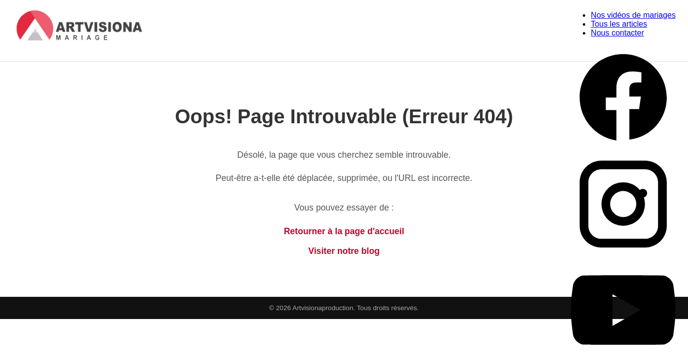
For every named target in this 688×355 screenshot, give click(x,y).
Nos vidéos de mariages (633, 15)
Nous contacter (617, 33)
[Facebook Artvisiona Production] (623, 147)
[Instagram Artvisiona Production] (623, 253)
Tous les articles (619, 24)
